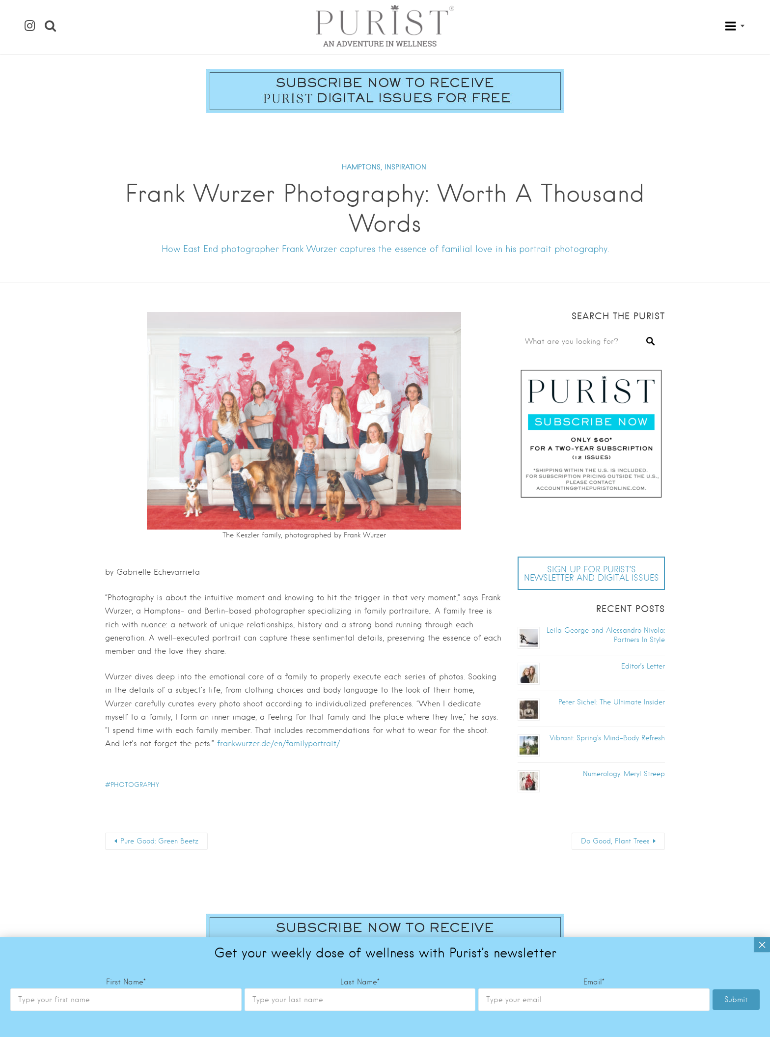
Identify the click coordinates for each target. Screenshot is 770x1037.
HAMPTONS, (362, 167)
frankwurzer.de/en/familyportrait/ (278, 743)
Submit (736, 651)
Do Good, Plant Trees (615, 841)
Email (594, 633)
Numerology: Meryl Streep (624, 774)
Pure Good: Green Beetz (159, 841)
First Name (126, 633)
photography (134, 784)
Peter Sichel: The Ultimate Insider (611, 702)
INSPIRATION (405, 167)
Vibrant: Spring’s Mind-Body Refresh (607, 738)
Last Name (360, 633)
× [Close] (762, 596)
